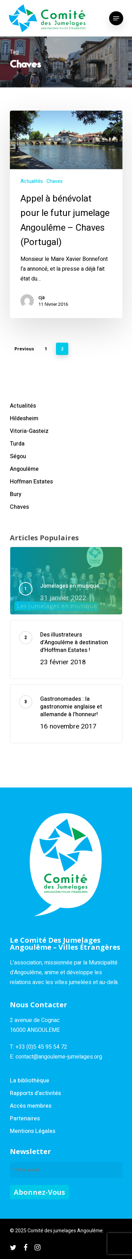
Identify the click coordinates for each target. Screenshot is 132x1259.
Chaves (54, 181)
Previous (24, 349)
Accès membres (30, 1106)
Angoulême (24, 469)
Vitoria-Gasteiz (29, 431)
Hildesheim (24, 418)
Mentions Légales (32, 1131)
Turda (17, 444)
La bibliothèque (29, 1080)
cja (41, 297)
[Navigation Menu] (116, 18)
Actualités (31, 181)
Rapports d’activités (35, 1093)
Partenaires (25, 1118)
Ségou (18, 456)
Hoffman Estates (31, 481)
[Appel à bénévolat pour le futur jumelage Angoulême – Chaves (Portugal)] (66, 214)
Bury (15, 494)
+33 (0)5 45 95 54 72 (41, 1047)
